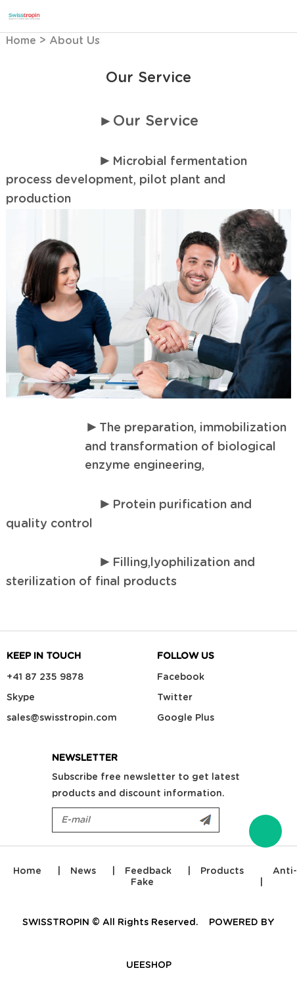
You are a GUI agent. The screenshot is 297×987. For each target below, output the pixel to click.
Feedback (148, 871)
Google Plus (185, 718)
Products (222, 871)
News (83, 871)
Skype (21, 697)
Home (21, 41)
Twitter (175, 697)
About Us (74, 41)
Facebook (180, 677)
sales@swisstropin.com (62, 718)
